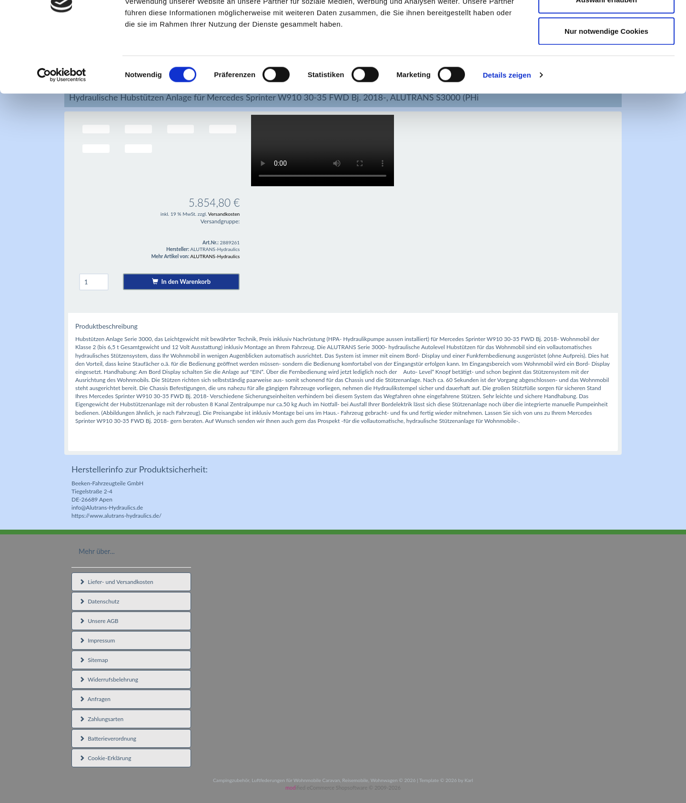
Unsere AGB (99, 620)
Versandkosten (224, 214)
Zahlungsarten (101, 719)
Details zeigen (507, 131)
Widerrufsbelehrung (108, 679)
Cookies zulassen (606, 25)
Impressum (97, 640)
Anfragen (95, 699)
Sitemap (93, 659)
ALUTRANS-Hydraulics (215, 256)
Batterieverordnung (107, 738)
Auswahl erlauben (606, 56)
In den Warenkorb (181, 281)
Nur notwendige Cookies (606, 87)
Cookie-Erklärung (105, 758)
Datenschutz (99, 601)
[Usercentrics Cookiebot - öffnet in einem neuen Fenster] (61, 131)
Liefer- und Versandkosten (116, 581)
